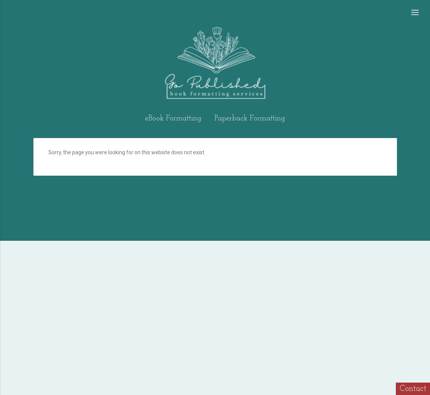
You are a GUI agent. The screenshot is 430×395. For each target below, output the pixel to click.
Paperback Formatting (249, 118)
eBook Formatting (173, 118)
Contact (413, 388)
